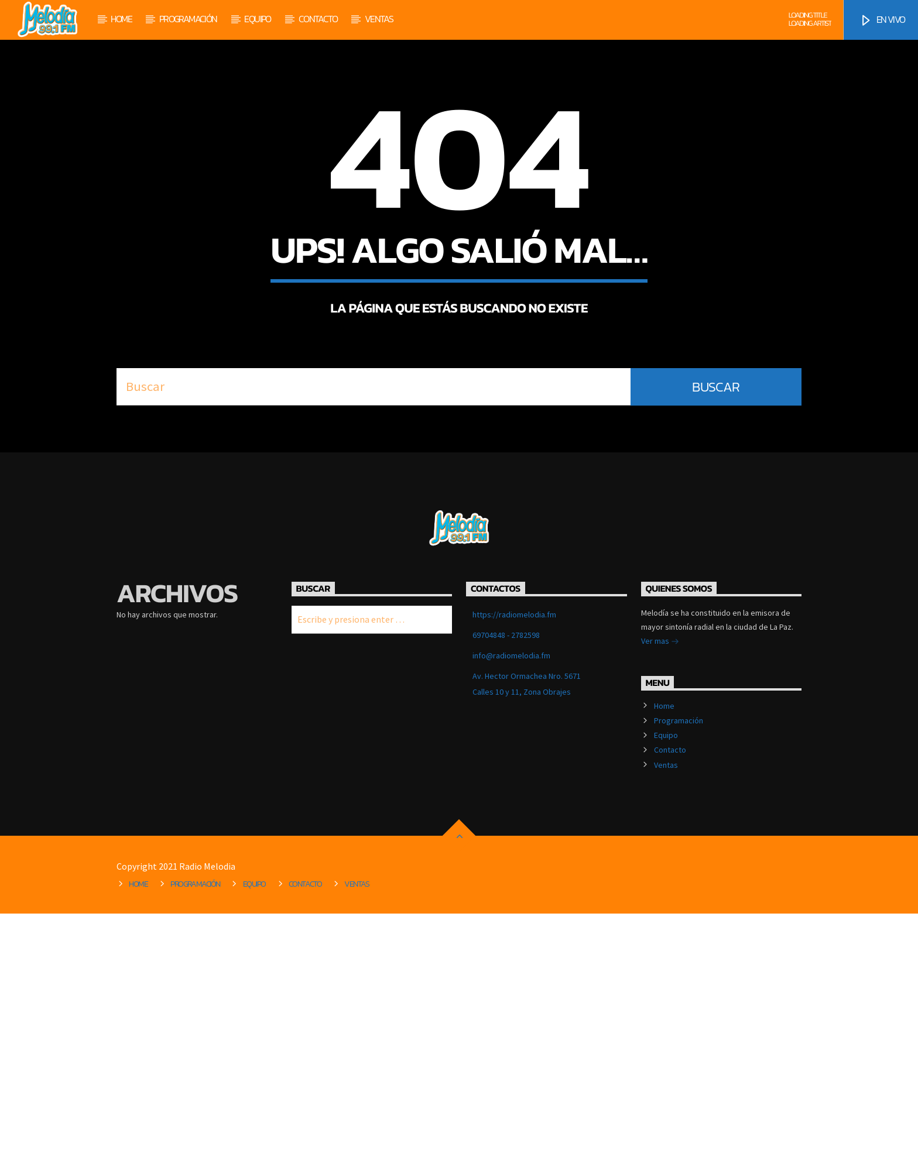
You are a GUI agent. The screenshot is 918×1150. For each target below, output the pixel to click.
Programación (188, 19)
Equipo (257, 19)
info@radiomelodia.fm (511, 892)
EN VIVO (882, 20)
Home (121, 19)
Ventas (379, 19)
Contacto (318, 19)
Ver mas (660, 878)
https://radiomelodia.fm (514, 851)
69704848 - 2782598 (506, 871)
